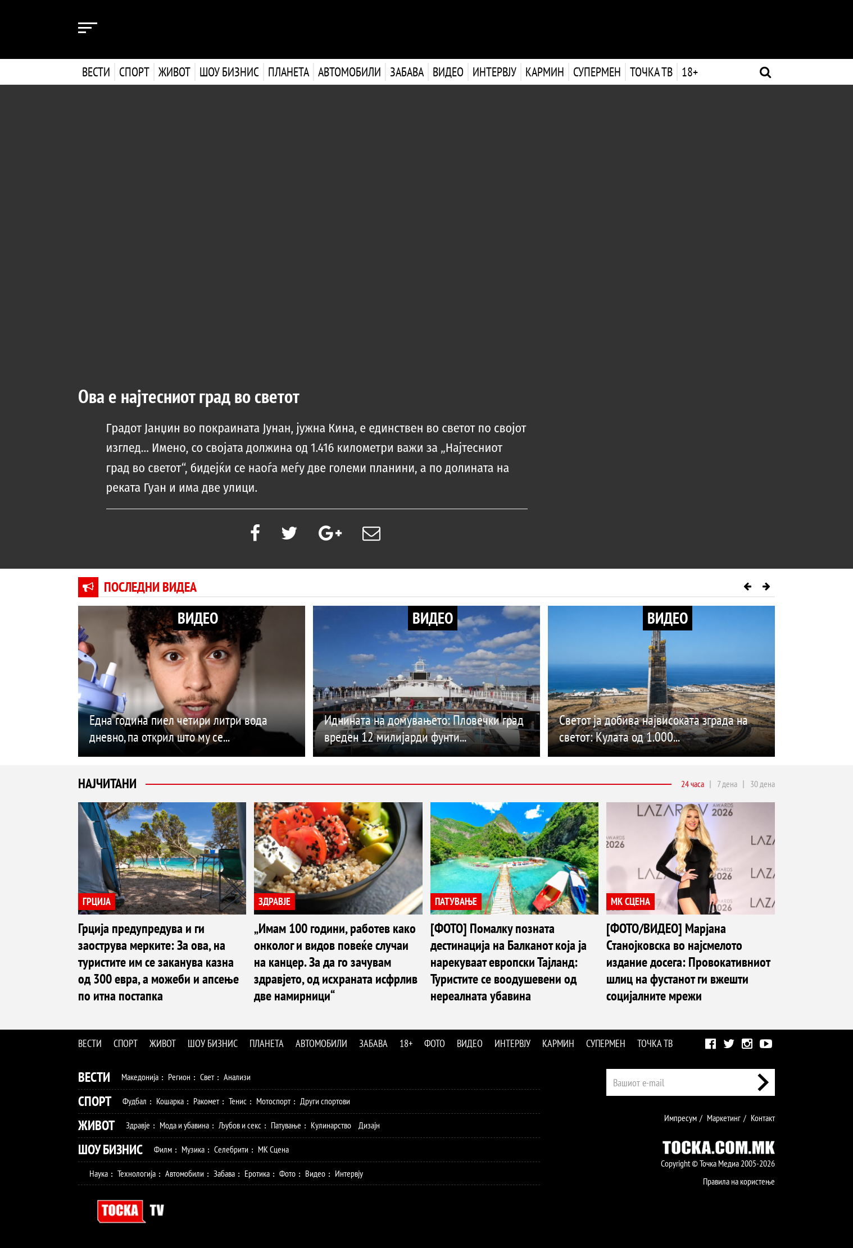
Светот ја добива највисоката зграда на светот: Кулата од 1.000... (653, 728)
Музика (193, 1149)
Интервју (493, 72)
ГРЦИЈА (97, 901)
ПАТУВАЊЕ (456, 901)
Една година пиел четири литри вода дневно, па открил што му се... (178, 728)
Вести (96, 72)
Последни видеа (150, 587)
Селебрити (231, 1149)
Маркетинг (724, 1117)
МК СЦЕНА (630, 901)
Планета (288, 72)
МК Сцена (273, 1149)
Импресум (680, 1117)
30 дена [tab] (762, 783)
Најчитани (107, 783)
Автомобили (349, 72)
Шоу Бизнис (110, 1149)
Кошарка (170, 1101)
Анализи (237, 1076)
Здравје (138, 1125)
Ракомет (206, 1101)
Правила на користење (739, 1181)
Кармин (543, 72)
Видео (447, 72)
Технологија (136, 1173)
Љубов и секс (240, 1125)
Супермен (596, 72)
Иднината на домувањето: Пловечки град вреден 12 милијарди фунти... (424, 728)
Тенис (238, 1101)
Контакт (763, 1117)
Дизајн (369, 1125)
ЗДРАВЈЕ (274, 901)
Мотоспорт (273, 1101)
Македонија (139, 1076)
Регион (179, 1076)
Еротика (257, 1173)
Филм (163, 1149)
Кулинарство (331, 1125)
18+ (688, 72)
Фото (434, 1043)
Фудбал (134, 1101)
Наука (98, 1173)
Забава (407, 72)
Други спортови (325, 1101)
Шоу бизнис (229, 72)
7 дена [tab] (727, 783)
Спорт (134, 72)
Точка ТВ (650, 72)
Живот (174, 72)
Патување (286, 1125)
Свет (207, 1076)
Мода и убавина (184, 1125)
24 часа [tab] (692, 783)
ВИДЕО (198, 617)
